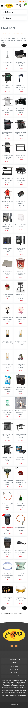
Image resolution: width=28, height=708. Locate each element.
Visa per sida (6, 33)
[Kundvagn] (24, 6)
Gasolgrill (14, 695)
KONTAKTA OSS (14, 669)
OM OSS (14, 663)
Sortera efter (19, 33)
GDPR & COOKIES (14, 672)
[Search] (17, 6)
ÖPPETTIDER (14, 666)
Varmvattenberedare (7, 695)
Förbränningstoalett (21, 695)
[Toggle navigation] (2, 6)
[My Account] (20, 6)
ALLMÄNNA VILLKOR (14, 659)
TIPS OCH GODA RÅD (14, 676)
